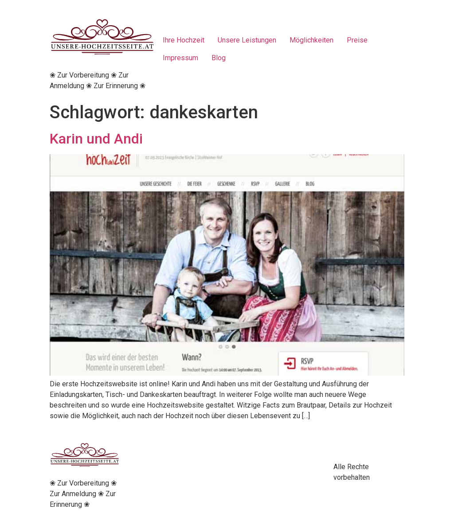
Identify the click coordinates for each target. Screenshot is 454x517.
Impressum (180, 58)
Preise (357, 40)
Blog (218, 58)
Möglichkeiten (311, 40)
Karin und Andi (96, 138)
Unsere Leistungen (247, 40)
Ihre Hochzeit (183, 40)
